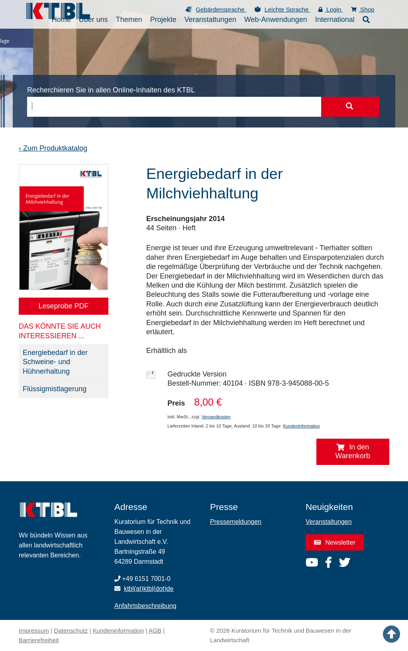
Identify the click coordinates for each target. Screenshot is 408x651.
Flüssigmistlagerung (54, 389)
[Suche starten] (349, 107)
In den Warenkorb (352, 451)
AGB (155, 630)
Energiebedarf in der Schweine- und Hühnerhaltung (55, 362)
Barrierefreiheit (39, 640)
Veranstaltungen (329, 521)
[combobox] (174, 107)
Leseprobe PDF (63, 306)
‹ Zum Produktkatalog (53, 148)
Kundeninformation (301, 426)
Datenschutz (71, 630)
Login (330, 9)
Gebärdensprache (221, 9)
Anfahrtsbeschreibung (145, 605)
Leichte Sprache (287, 9)
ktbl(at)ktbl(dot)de (149, 588)
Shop (363, 9)
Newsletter (334, 542)
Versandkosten (216, 416)
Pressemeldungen (235, 521)
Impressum (34, 630)
